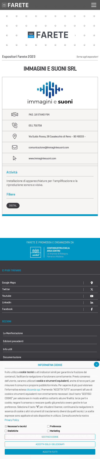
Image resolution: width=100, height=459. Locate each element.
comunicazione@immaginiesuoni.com (49, 147)
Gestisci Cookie (50, 436)
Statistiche (13, 430)
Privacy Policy (12, 420)
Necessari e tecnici (17, 426)
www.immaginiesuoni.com (42, 158)
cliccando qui (33, 389)
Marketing (55, 430)
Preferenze (55, 426)
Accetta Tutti (50, 451)
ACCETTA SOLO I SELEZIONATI (50, 444)
